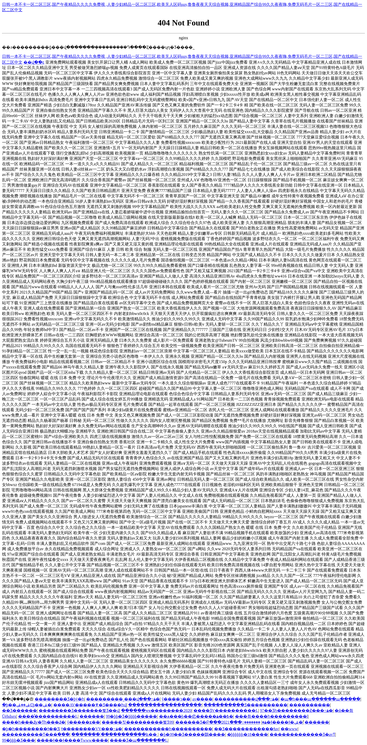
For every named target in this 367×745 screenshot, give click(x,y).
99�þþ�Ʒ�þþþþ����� (131, 716)
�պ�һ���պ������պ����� (320, 699)
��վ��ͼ (33, 62)
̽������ (317, 722)
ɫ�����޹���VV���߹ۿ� (91, 729)
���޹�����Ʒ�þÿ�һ (59, 699)
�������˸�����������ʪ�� (114, 734)
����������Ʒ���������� (245, 705)
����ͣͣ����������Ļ (48, 716)
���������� (309, 705)
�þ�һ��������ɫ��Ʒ (30, 729)
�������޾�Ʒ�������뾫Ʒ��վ (79, 710)
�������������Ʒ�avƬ (302, 734)
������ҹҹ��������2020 (156, 710)
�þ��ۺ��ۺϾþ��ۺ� (26, 705)
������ (92, 716)
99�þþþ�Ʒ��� (18, 740)
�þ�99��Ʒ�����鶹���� (192, 734)
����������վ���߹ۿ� (246, 699)
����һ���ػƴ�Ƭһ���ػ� (33, 722)
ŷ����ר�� (176, 699)
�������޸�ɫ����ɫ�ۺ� (273, 722)
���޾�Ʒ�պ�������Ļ (139, 740)
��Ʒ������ (19, 710)
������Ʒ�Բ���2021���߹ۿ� (221, 722)
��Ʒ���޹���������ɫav (246, 729)
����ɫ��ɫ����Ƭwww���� (72, 740)
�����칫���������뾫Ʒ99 (137, 722)
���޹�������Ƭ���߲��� (36, 734)
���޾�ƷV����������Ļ (225, 710)
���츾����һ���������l (271, 716)
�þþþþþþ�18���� (247, 734)
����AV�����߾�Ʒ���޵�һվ (89, 705)
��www (289, 729)
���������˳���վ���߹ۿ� (123, 699)
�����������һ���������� (168, 729)
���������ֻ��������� (165, 705)
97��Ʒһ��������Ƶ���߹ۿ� (296, 710)
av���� (202, 699)
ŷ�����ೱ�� (83, 722)
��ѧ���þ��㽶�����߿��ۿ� (196, 716)
